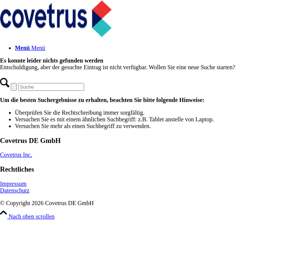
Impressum (13, 184)
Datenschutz (14, 190)
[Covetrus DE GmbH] (56, 35)
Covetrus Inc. (16, 154)
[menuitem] (150, 48)
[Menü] (30, 48)
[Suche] (51, 87)
